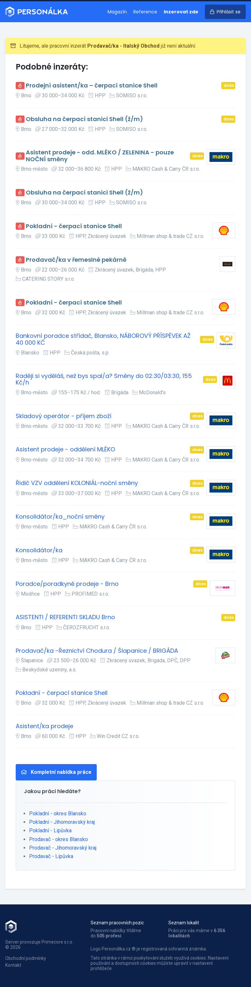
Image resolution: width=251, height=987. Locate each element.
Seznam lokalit (183, 922)
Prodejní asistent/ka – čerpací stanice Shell (92, 85)
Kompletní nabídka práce (56, 772)
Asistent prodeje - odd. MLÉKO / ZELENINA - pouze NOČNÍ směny (100, 156)
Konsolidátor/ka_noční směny (60, 516)
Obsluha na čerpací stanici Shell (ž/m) (84, 119)
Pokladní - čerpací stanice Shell (74, 226)
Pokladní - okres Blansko (57, 813)
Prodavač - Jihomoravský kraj (62, 848)
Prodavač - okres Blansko (58, 839)
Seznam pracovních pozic (117, 922)
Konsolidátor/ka (39, 550)
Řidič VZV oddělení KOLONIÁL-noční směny (77, 483)
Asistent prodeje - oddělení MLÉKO (65, 449)
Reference (145, 11)
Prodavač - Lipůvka (51, 856)
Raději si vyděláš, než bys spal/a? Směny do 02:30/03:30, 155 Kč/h (104, 379)
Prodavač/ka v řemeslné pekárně (76, 260)
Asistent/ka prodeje (44, 726)
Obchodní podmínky (25, 958)
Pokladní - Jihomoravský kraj (62, 822)
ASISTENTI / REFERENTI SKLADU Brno (65, 617)
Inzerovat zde (181, 11)
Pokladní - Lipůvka (50, 830)
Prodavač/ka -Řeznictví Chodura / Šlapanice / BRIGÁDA (97, 651)
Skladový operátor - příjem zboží (63, 416)
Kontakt (13, 965)
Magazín (117, 11)
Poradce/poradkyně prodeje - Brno (67, 584)
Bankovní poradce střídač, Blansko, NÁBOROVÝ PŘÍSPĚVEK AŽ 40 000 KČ (103, 339)
